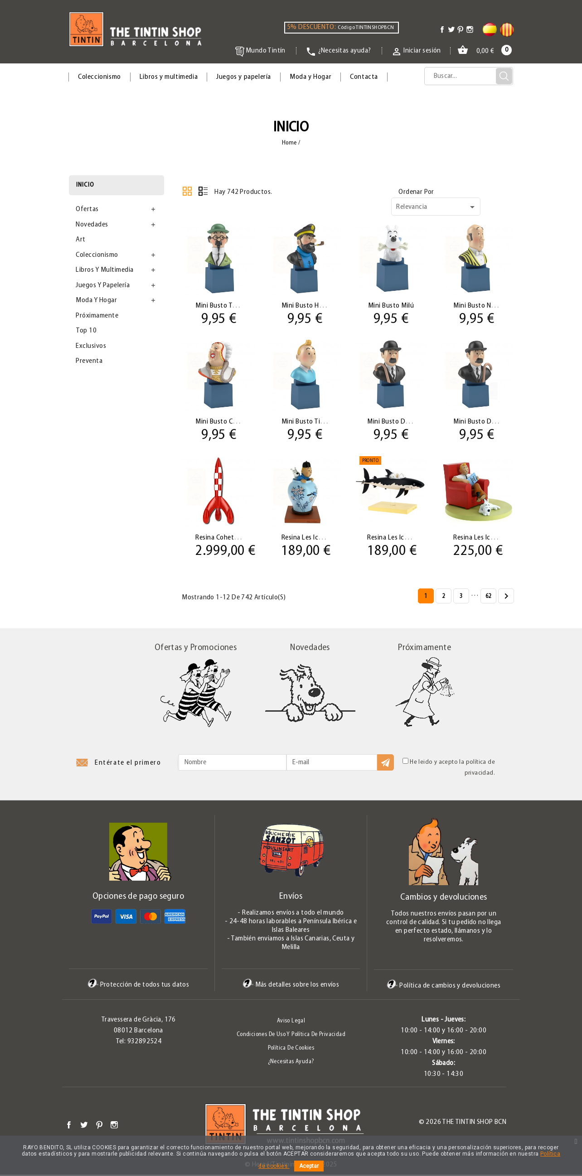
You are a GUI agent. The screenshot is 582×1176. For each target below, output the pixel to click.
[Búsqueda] (468, 76)
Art (81, 239)
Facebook (69, 1125)
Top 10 (86, 330)
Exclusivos (91, 346)
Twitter (84, 1125)
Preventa (89, 361)
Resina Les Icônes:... (311, 538)
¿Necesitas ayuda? (291, 1063)
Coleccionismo (99, 77)
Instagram (114, 1125)
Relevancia (437, 207)
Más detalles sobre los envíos (291, 986)
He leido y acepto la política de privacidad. (449, 768)
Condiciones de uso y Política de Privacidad (291, 1036)
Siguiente (506, 598)
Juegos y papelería (243, 77)
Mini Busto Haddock (311, 305)
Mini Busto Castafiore (228, 422)
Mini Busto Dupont (482, 422)
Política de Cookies (291, 1049)
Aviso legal (291, 1022)
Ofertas (87, 209)
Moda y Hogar (310, 77)
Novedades (92, 224)
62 (488, 598)
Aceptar (309, 1166)
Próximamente (97, 315)
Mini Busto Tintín (307, 422)
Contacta (364, 77)
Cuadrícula (187, 191)
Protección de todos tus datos (138, 986)
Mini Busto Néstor (480, 305)
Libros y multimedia (169, 77)
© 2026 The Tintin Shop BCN (462, 1123)
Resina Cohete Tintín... (229, 538)
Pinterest (99, 1125)
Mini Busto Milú (391, 305)
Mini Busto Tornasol (225, 305)
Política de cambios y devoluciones (443, 986)
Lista (203, 191)
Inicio (85, 185)
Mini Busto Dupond (397, 422)
